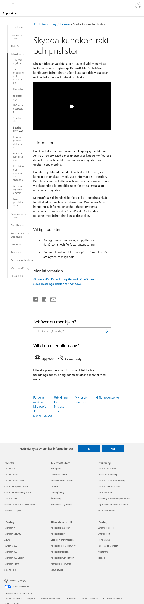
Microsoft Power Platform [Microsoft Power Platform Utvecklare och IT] (62, 557)
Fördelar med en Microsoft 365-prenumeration (43, 406)
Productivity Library (45, 24)
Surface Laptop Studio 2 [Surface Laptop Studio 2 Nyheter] (15, 480)
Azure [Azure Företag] (7, 539)
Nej (112, 449)
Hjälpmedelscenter (108, 397)
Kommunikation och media (20, 235)
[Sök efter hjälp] (13, 5)
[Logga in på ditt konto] (138, 5)
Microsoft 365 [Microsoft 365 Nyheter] (10, 498)
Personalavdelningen (20, 260)
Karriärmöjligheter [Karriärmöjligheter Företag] (106, 527)
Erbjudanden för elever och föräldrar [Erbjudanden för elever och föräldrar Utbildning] (114, 504)
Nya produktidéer (18, 202)
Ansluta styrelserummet (18, 189)
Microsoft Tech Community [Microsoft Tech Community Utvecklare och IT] (63, 545)
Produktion (17, 252)
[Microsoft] (72, 3)
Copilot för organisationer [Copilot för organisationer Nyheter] (16, 486)
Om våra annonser (89, 598)
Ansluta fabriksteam (18, 157)
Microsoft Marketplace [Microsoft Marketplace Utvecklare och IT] (61, 551)
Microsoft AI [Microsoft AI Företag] (10, 527)
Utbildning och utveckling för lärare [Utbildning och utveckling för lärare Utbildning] (114, 498)
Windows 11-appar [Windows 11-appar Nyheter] (13, 510)
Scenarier (65, 24)
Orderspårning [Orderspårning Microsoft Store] (57, 492)
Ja (89, 449)
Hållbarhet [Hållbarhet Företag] (102, 557)
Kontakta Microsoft (13, 598)
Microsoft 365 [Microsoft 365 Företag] (10, 551)
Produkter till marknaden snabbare (18, 173)
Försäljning (17, 276)
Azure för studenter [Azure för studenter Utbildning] (106, 510)
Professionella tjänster (18, 215)
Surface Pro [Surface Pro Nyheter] (9, 468)
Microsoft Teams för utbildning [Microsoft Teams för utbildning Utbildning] (111, 480)
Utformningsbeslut (18, 109)
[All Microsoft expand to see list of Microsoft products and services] (4, 5)
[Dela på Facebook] (35, 298)
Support (8, 13)
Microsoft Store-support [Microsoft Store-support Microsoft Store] (62, 480)
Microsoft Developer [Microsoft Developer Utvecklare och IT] (60, 527)
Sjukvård (15, 46)
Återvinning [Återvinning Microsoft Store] (56, 498)
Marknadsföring (20, 268)
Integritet (31, 598)
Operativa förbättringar (18, 94)
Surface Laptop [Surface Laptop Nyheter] (11, 474)
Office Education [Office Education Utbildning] (105, 492)
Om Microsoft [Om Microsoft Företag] (104, 533)
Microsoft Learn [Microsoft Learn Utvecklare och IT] (58, 533)
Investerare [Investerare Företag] (103, 551)
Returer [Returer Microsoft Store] (54, 486)
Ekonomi (16, 244)
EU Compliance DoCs (112, 598)
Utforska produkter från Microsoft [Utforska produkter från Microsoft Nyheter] (19, 504)
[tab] (45, 358)
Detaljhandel (18, 225)
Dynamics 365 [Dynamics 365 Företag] (10, 545)
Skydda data (17, 119)
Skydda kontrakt (18, 129)
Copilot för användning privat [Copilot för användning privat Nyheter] (17, 492)
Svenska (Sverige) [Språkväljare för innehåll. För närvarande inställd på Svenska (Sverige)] (18, 580)
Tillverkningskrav (18, 61)
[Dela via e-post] (51, 298)
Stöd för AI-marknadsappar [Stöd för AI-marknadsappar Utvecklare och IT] (63, 539)
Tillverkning (17, 54)
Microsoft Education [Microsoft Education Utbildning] (107, 468)
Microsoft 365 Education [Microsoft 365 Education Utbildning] (109, 486)
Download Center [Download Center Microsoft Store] (59, 474)
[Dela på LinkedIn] (42, 298)
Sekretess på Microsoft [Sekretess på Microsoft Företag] (108, 545)
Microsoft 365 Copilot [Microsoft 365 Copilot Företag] (14, 557)
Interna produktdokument (17, 142)
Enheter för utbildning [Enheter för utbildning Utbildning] (107, 474)
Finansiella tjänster (16, 36)
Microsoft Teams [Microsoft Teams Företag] (12, 563)
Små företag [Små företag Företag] (10, 569)
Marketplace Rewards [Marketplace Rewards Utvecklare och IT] (61, 563)
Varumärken (70, 598)
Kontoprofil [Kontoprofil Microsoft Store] (56, 468)
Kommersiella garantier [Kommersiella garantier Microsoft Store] (61, 504)
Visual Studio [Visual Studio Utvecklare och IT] (57, 569)
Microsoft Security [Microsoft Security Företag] (12, 533)
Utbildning (17, 27)
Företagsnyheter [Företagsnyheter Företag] (105, 539)
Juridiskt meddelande (50, 598)
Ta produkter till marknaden (18, 76)
